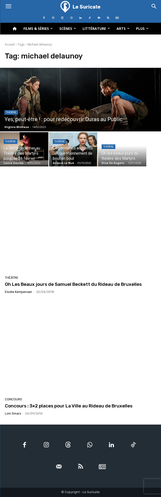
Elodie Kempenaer (18, 292)
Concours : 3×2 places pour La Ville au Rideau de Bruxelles (68, 406)
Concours (13, 399)
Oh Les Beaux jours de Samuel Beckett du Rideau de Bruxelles (73, 284)
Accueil (10, 44)
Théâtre (11, 112)
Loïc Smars (13, 413)
